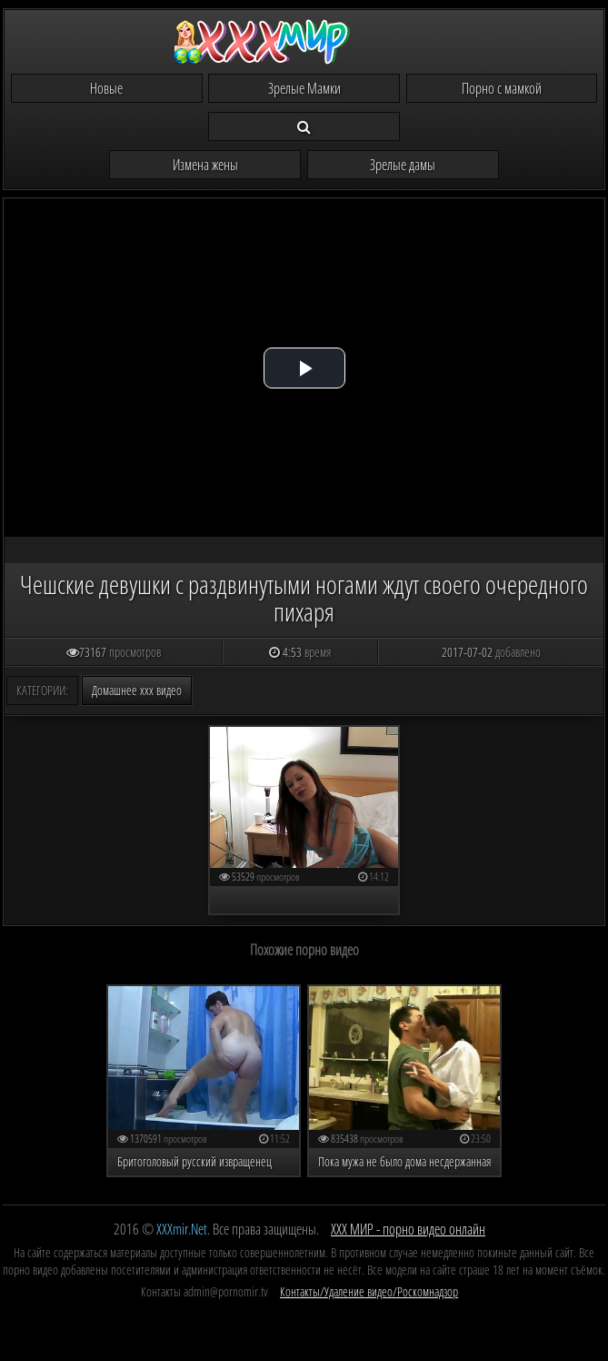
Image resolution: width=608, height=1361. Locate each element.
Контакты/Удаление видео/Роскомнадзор (369, 1291)
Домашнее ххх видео (137, 690)
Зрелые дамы (402, 165)
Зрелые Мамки (304, 88)
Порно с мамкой (502, 88)
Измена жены (205, 165)
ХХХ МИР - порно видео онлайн (408, 1229)
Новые (106, 88)
